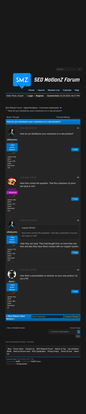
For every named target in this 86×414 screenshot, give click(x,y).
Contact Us (29, 349)
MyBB (18, 361)
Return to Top (60, 349)
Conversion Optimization (49, 108)
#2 (78, 177)
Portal (30, 90)
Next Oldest (13, 316)
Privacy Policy (53, 351)
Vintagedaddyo (21, 364)
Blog (9, 349)
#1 (78, 128)
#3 (78, 220)
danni (11, 281)
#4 (78, 270)
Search (40, 90)
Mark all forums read (21, 351)
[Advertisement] (31, 32)
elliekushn (12, 139)
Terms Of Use (66, 351)
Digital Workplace (31, 108)
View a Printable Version (16, 328)
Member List (53, 90)
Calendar (66, 90)
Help (76, 90)
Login (29, 96)
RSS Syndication (39, 351)
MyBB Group (36, 361)
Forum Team (18, 349)
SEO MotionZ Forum (13, 108)
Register (39, 96)
